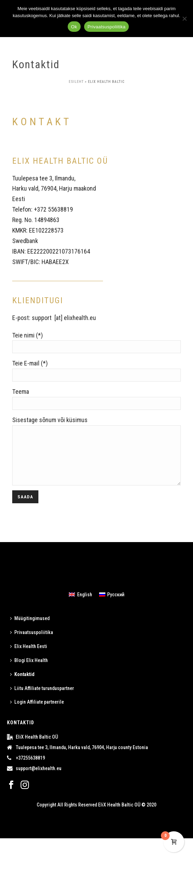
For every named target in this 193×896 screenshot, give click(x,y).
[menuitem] (80, 604)
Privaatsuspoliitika (31, 643)
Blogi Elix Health (29, 671)
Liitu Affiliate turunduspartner (42, 699)
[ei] (184, 18)
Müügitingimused (30, 629)
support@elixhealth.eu (38, 779)
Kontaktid (22, 685)
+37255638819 (30, 768)
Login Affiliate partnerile (37, 712)
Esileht (76, 82)
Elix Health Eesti (28, 657)
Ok (74, 26)
